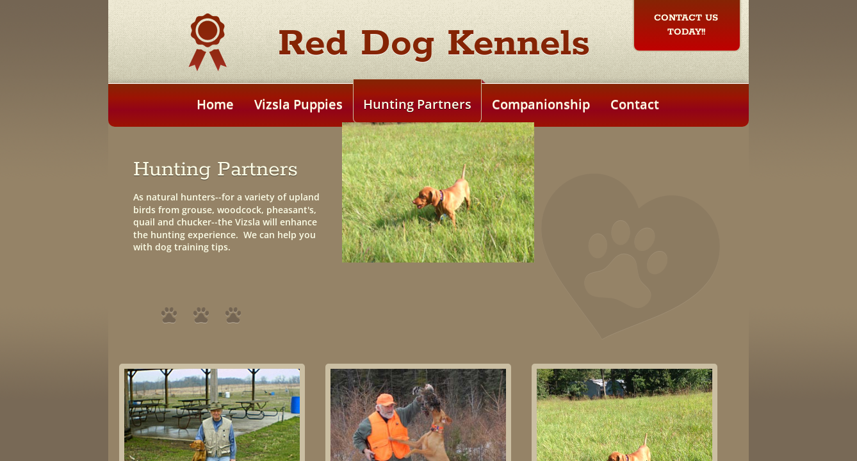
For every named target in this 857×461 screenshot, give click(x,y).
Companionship (541, 104)
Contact (634, 104)
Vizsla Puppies (298, 104)
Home (215, 104)
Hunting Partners (417, 104)
